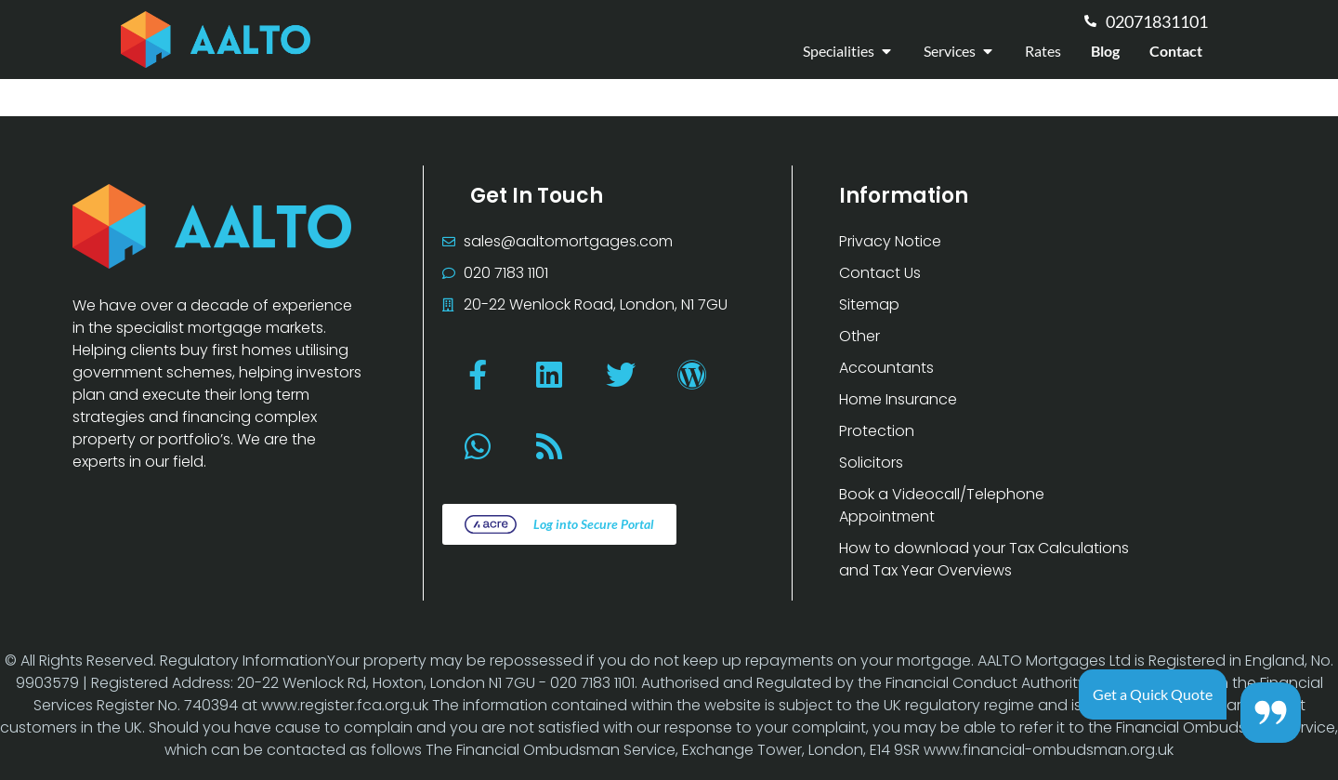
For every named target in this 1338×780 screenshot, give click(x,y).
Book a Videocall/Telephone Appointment (941, 505)
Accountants (886, 367)
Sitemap (869, 304)
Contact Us (880, 273)
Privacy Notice (890, 241)
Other (859, 336)
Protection (876, 431)
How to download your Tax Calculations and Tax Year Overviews (984, 559)
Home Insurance (898, 399)
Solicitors (871, 462)
